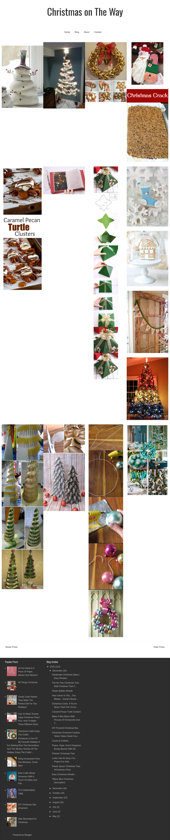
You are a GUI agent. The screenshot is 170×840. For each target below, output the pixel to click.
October (56, 793)
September (57, 798)
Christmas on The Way (85, 11)
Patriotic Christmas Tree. (63, 753)
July (54, 807)
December (57, 671)
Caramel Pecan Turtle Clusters (66, 712)
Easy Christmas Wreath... (64, 774)
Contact (97, 32)
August (56, 802)
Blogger (28, 835)
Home (67, 32)
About (86, 32)
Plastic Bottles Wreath (62, 691)
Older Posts (159, 647)
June (55, 811)
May (54, 816)
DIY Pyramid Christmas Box (65, 728)
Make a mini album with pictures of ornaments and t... (66, 719)
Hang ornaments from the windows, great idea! (29, 762)
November (57, 788)
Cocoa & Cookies (60, 741)
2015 (52, 667)
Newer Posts (11, 647)
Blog (77, 32)
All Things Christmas (27, 682)
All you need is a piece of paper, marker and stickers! (28, 671)
